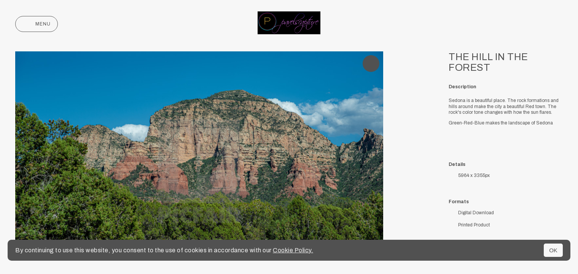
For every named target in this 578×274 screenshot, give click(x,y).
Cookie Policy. (293, 250)
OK (553, 250)
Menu (36, 24)
